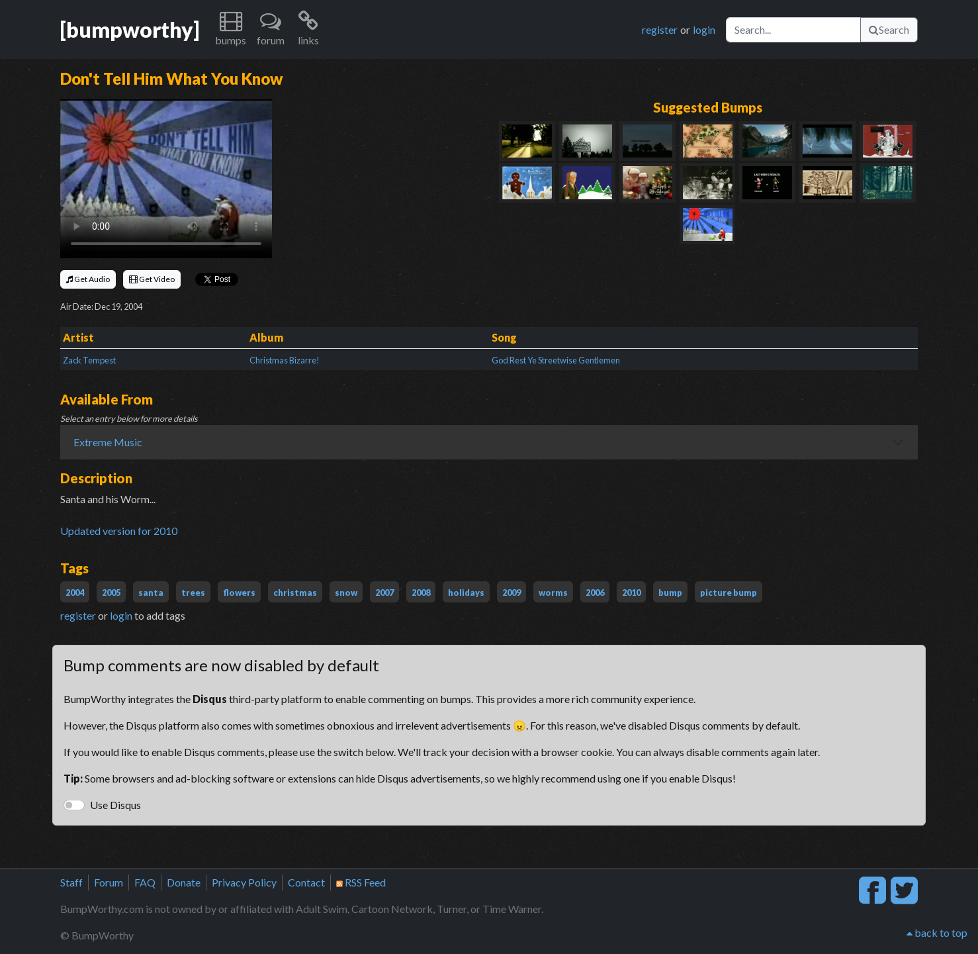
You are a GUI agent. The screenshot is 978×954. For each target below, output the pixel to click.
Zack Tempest (89, 360)
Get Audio (88, 279)
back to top (937, 932)
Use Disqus (115, 804)
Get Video (152, 279)
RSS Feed (361, 882)
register (660, 29)
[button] (230, 29)
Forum (108, 882)
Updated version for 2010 (118, 530)
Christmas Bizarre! (284, 360)
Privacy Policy (244, 882)
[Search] (793, 29)
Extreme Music (107, 442)
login (704, 29)
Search (889, 29)
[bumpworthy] (129, 29)
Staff (71, 882)
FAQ (145, 882)
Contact (306, 882)
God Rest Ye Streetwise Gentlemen (556, 360)
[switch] (74, 805)
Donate (183, 882)
